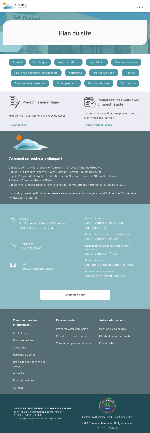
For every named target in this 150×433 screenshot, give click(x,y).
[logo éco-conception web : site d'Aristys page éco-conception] (107, 405)
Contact (131, 72)
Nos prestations (68, 62)
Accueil (17, 62)
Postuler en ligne (103, 72)
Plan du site (128, 83)
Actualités (75, 72)
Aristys (114, 427)
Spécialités (97, 62)
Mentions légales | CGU (113, 328)
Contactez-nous (75, 294)
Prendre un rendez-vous (30, 83)
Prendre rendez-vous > (98, 124)
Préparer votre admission (72, 328)
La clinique (20, 333)
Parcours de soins (126, 62)
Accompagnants (67, 83)
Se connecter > (18, 124)
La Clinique (40, 62)
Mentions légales (98, 83)
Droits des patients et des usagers (36, 72)
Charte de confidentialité (115, 336)
